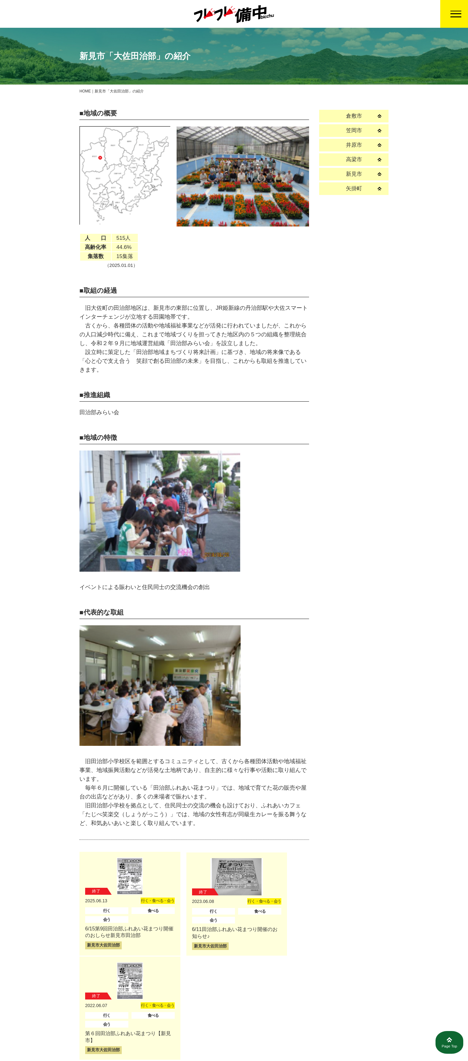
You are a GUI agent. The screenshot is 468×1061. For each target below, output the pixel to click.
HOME (85, 91)
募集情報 (291, 1042)
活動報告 (256, 1042)
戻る (234, 990)
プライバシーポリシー (340, 1042)
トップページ (217, 1042)
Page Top (450, 1042)
